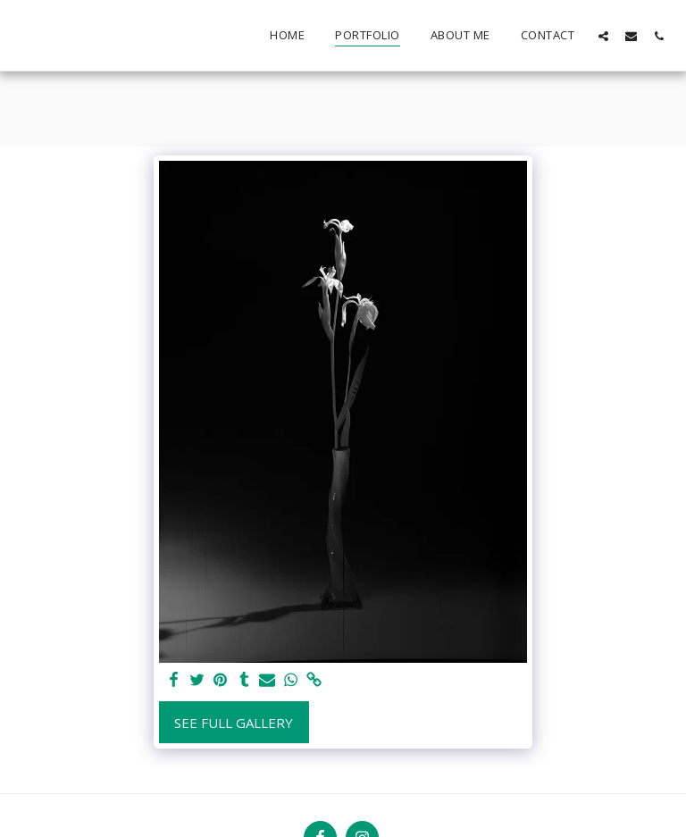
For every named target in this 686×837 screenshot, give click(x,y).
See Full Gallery (233, 723)
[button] (603, 35)
